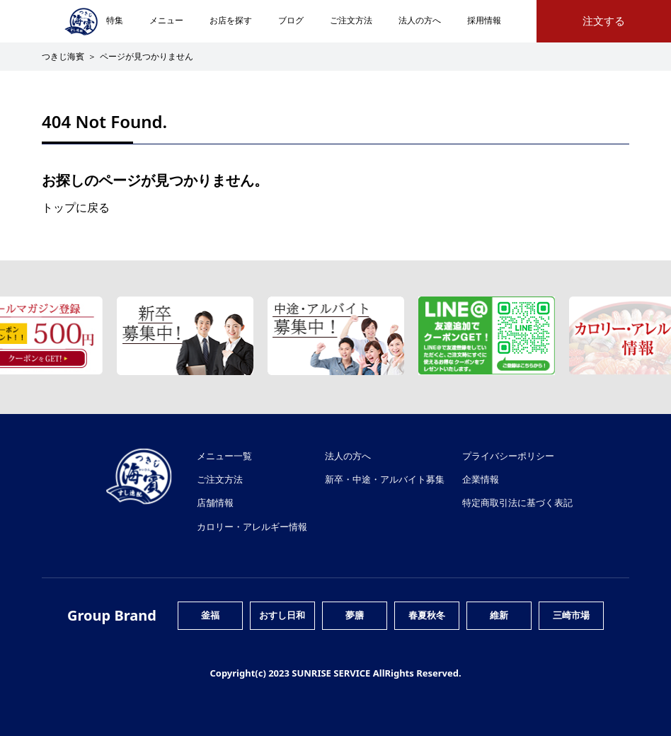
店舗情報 (215, 502)
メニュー (166, 20)
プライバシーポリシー (508, 455)
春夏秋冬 (426, 615)
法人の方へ (419, 20)
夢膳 (354, 615)
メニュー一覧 (224, 455)
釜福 (210, 615)
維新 (499, 615)
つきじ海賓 (63, 56)
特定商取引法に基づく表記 (517, 502)
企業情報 (480, 479)
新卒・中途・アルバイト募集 (385, 479)
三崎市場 (571, 615)
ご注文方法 (351, 20)
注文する (604, 21)
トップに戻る (76, 207)
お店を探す (231, 20)
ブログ (291, 20)
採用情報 (484, 20)
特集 (114, 20)
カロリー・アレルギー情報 (252, 526)
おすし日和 (282, 615)
